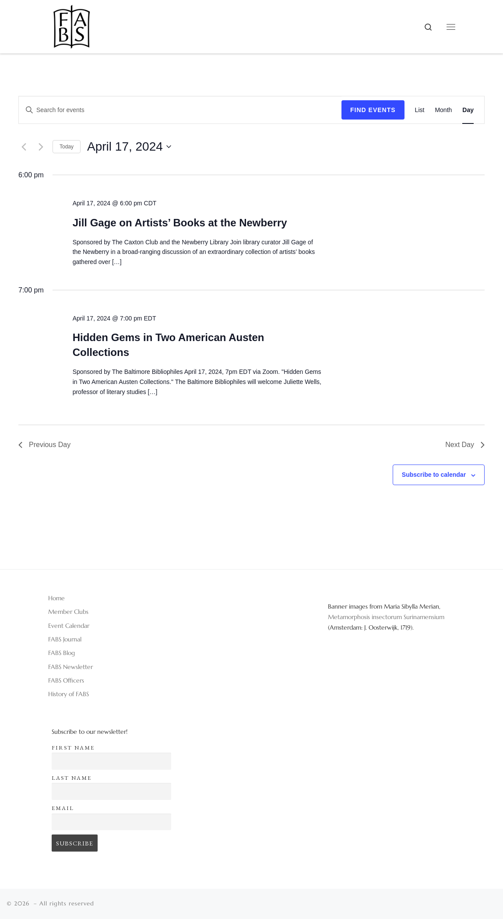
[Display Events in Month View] (443, 110)
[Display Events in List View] (420, 110)
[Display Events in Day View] (468, 110)
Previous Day (44, 444)
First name (73, 747)
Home (56, 598)
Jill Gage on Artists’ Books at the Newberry (180, 223)
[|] (71, 24)
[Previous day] (23, 146)
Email (63, 808)
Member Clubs (68, 612)
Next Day (465, 444)
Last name (71, 778)
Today (67, 147)
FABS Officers (66, 680)
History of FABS (68, 694)
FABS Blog (61, 653)
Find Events (373, 109)
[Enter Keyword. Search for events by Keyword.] (180, 110)
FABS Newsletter (70, 667)
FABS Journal (64, 639)
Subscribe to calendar (434, 474)
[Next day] (40, 146)
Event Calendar (68, 626)
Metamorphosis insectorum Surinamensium (386, 617)
